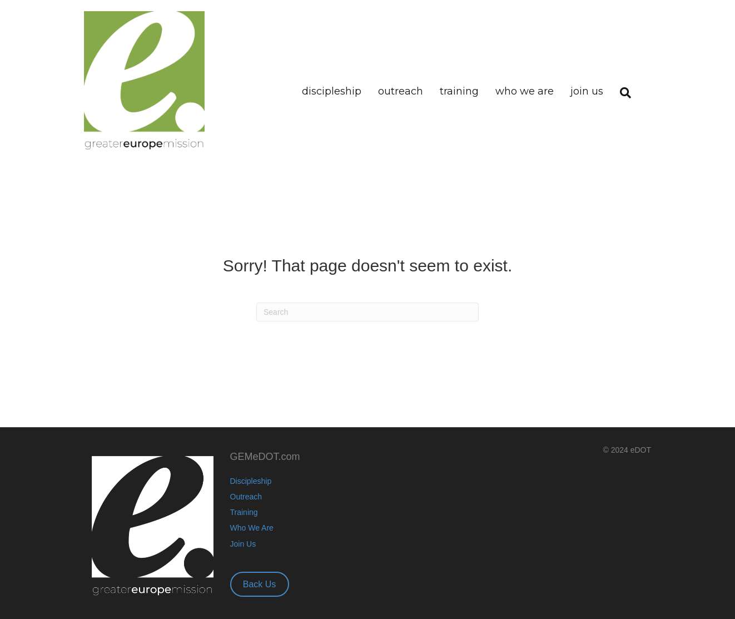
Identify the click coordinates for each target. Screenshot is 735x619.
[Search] (621, 80)
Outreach (400, 91)
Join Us (586, 91)
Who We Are (524, 91)
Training (459, 91)
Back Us (259, 584)
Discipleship (331, 91)
